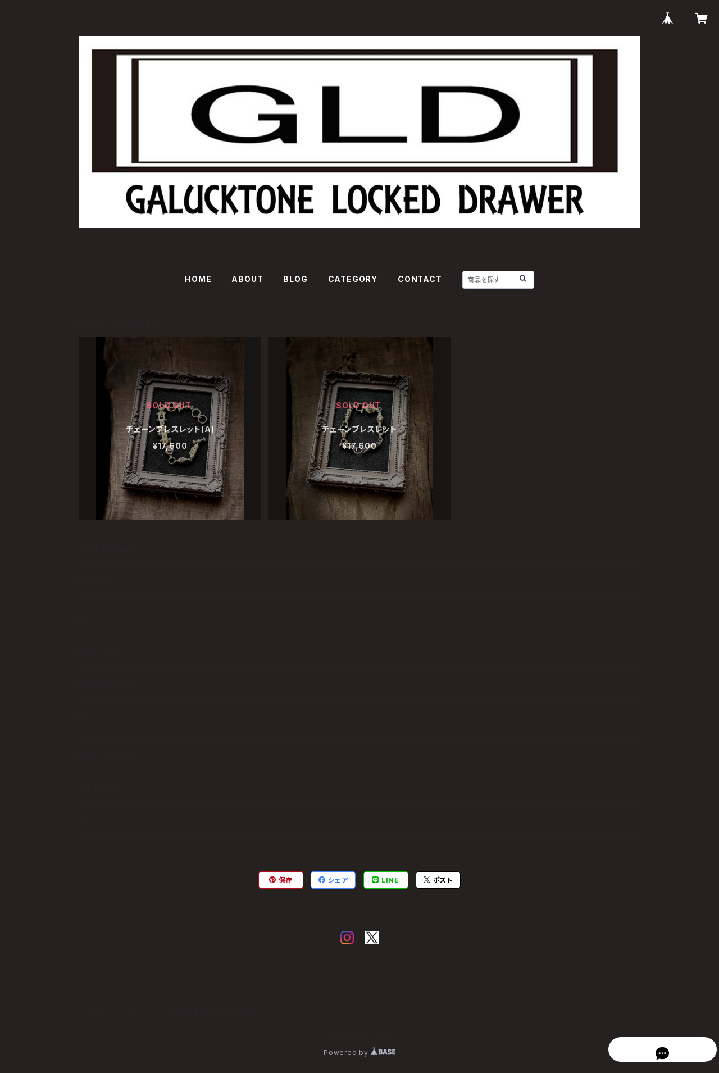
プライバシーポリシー (121, 1012)
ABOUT (247, 279)
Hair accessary (109, 685)
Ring (88, 616)
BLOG (295, 279)
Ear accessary (107, 753)
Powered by (359, 1052)
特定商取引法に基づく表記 (214, 1012)
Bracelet (96, 582)
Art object (99, 788)
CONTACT (420, 279)
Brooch (93, 719)
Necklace (98, 651)
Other (90, 822)
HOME (198, 279)
